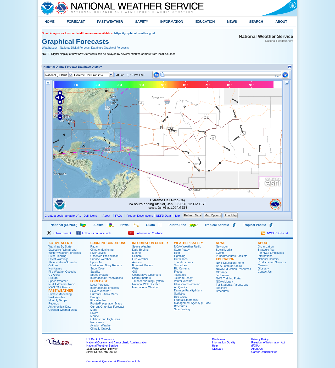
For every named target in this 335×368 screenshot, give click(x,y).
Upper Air (96, 262)
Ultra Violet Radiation (187, 284)
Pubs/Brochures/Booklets (231, 255)
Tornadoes (180, 265)
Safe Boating (182, 309)
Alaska (98, 225)
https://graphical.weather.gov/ (134, 33)
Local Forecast (99, 284)
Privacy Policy (260, 339)
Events (220, 252)
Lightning (179, 255)
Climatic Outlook (100, 328)
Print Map (231, 215)
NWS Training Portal (228, 278)
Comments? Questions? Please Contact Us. (113, 361)
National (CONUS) (59, 225)
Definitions (90, 215)
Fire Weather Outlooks (62, 271)
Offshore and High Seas (105, 319)
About (106, 215)
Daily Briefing (140, 249)
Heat (177, 252)
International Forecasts (104, 287)
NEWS (232, 22)
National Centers (268, 259)
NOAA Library (224, 281)
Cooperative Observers (146, 274)
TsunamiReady (183, 277)
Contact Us (265, 271)
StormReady (181, 249)
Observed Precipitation (104, 255)
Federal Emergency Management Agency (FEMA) (192, 301)
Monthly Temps (57, 300)
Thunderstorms (183, 262)
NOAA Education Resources (233, 269)
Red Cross (180, 296)
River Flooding (57, 255)
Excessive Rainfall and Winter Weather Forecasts (64, 251)
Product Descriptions (139, 215)
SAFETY (141, 22)
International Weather (145, 287)
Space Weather (58, 281)
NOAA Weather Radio (61, 284)
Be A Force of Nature (229, 265)
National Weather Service (102, 345)
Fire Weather (98, 300)
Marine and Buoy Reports (106, 265)
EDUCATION (205, 22)
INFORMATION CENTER (150, 243)
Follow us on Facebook (93, 233)
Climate (137, 255)
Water (135, 268)
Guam (150, 225)
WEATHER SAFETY (188, 243)
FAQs (118, 215)
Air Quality (180, 287)
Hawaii (125, 225)
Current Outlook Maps (104, 294)
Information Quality (223, 342)
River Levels (98, 252)
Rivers (94, 312)
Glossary (221, 272)
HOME (49, 22)
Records (53, 303)
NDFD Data (163, 215)
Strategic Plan (266, 249)
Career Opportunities (264, 351)
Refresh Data (192, 215)
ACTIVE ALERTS (60, 243)
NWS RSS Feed (274, 233)
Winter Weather (183, 281)
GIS (134, 271)
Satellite (95, 271)
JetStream (222, 275)
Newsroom (222, 246)
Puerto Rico (177, 225)
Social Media (224, 249)
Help (215, 345)
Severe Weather (100, 290)
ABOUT (281, 22)
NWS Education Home (230, 262)
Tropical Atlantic (217, 225)
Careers (263, 265)
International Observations (106, 277)
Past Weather (56, 297)
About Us (257, 348)
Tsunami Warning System (148, 281)
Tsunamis (180, 274)
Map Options (213, 215)
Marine (94, 316)
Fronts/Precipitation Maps (106, 303)
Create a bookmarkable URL (63, 215)
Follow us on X (59, 233)
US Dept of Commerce (100, 339)
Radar (94, 246)
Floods (178, 271)
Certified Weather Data (62, 309)
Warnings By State (59, 246)
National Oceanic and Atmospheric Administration (116, 342)
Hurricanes (55, 268)
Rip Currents (182, 268)
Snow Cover (97, 268)
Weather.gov (50, 47)
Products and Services (272, 262)
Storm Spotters (141, 277)
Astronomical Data (59, 306)
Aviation (137, 262)
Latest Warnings (58, 259)
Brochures (180, 306)
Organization (265, 246)
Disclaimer (218, 339)
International (265, 255)
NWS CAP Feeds (59, 287)
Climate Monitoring (60, 294)
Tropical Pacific (254, 225)
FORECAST (76, 22)
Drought (53, 277)
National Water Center (146, 284)
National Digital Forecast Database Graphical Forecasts (94, 47)
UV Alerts (54, 274)
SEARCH (256, 22)
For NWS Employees (271, 252)
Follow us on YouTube (145, 233)
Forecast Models (142, 265)
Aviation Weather (100, 325)
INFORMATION (171, 22)
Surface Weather (100, 259)
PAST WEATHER (110, 22)
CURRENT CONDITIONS (108, 243)
